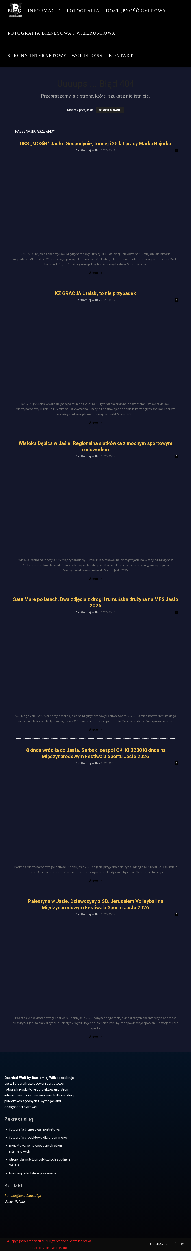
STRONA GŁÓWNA (109, 110)
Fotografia (83, 10)
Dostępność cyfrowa (136, 10)
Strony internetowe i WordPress (55, 55)
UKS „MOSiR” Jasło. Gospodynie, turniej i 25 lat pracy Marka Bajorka (95, 143)
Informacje (44, 10)
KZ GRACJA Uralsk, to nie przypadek (95, 293)
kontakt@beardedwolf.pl (22, 1196)
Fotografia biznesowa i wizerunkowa (61, 33)
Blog (15, 10)
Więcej (95, 272)
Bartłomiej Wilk (87, 150)
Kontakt (121, 55)
